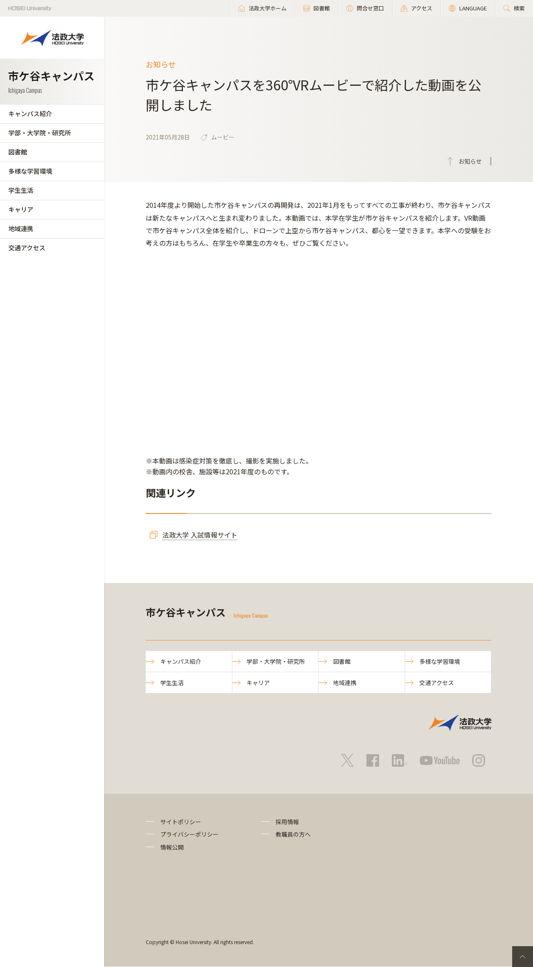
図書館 (17, 151)
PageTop (522, 956)
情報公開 (172, 847)
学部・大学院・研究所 (39, 132)
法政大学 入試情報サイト (199, 535)
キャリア (20, 209)
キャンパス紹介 (30, 113)
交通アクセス (26, 247)
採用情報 (287, 822)
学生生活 (20, 190)
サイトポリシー (180, 822)
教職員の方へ (293, 834)
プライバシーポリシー (189, 834)
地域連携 (20, 228)
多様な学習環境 (30, 171)
